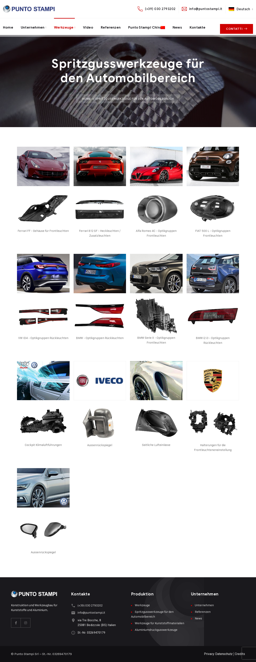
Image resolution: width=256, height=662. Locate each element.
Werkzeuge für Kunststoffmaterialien (159, 623)
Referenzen (114, 26)
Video (90, 26)
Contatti (237, 27)
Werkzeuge (65, 26)
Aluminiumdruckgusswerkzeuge (156, 630)
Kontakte (205, 26)
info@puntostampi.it (205, 9)
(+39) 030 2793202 (160, 9)
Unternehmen (33, 26)
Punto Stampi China (149, 26)
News (184, 26)
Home (8, 26)
